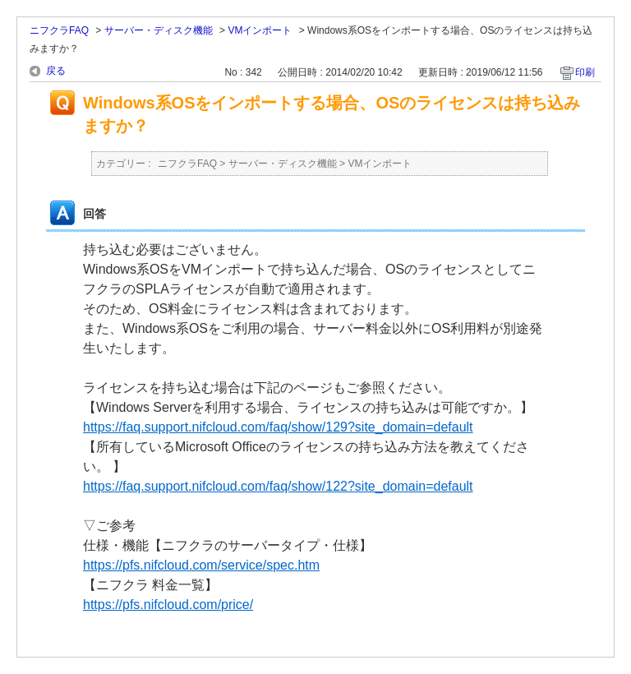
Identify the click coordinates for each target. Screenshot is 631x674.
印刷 (585, 72)
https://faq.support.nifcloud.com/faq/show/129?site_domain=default (278, 427)
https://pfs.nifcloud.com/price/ (168, 605)
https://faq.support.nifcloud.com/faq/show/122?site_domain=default (278, 486)
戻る (56, 70)
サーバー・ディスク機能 (158, 30)
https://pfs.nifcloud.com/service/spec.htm (201, 565)
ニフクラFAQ (59, 30)
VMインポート (260, 30)
